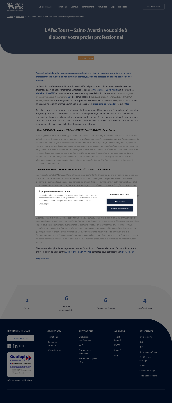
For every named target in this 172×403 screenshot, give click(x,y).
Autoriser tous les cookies (119, 208)
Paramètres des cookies (119, 194)
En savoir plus (44, 204)
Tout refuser (120, 201)
